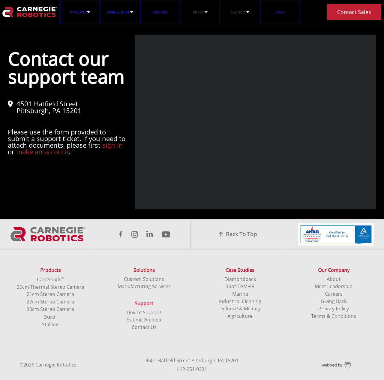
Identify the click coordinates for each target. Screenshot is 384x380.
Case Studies (120, 11)
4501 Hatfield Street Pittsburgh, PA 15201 (45, 107)
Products (80, 11)
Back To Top (238, 234)
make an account (42, 151)
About (200, 11)
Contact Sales (354, 12)
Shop (280, 11)
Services (160, 11)
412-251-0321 (192, 369)
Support (240, 11)
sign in (112, 144)
